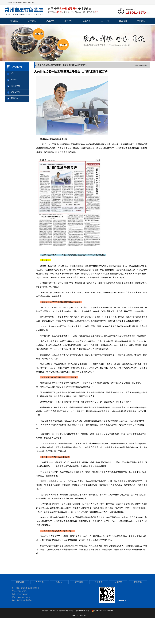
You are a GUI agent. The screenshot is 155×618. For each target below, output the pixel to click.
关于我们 (32, 21)
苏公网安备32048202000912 (102, 611)
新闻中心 (59, 582)
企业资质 (86, 21)
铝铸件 (13, 79)
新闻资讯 (68, 21)
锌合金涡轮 (15, 92)
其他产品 (14, 98)
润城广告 (82, 615)
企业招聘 (123, 21)
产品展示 (50, 21)
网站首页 (14, 21)
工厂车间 (105, 21)
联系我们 (141, 21)
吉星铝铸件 (15, 86)
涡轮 (13, 73)
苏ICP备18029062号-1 (83, 611)
